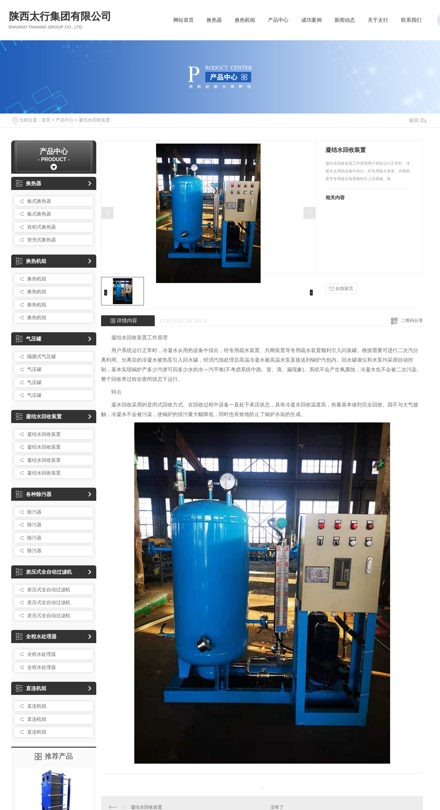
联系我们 (411, 22)
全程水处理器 (36, 636)
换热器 (214, 22)
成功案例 (311, 22)
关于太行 (378, 22)
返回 (417, 120)
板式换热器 (39, 201)
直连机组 (31, 688)
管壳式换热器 (41, 239)
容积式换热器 (41, 227)
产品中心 (278, 22)
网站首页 (183, 22)
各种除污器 (33, 494)
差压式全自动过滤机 (44, 572)
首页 (46, 119)
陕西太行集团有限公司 (60, 20)
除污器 (34, 512)
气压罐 (28, 339)
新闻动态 (344, 22)
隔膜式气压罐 (41, 356)
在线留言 (341, 288)
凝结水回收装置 (94, 119)
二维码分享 (412, 320)
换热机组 (245, 22)
